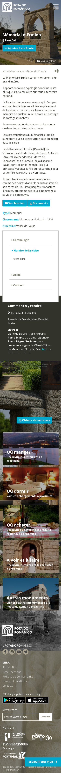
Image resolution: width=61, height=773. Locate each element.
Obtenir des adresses (34, 420)
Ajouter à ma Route (19, 48)
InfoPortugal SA (12, 769)
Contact (18, 285)
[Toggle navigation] (56, 7)
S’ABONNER (45, 717)
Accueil (6, 71)
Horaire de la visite (26, 250)
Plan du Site (9, 667)
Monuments (17, 71)
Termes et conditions (14, 681)
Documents (39, 203)
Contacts (7, 685)
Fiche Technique (11, 672)
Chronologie (21, 240)
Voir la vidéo (14, 203)
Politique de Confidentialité (17, 676)
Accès (16, 275)
